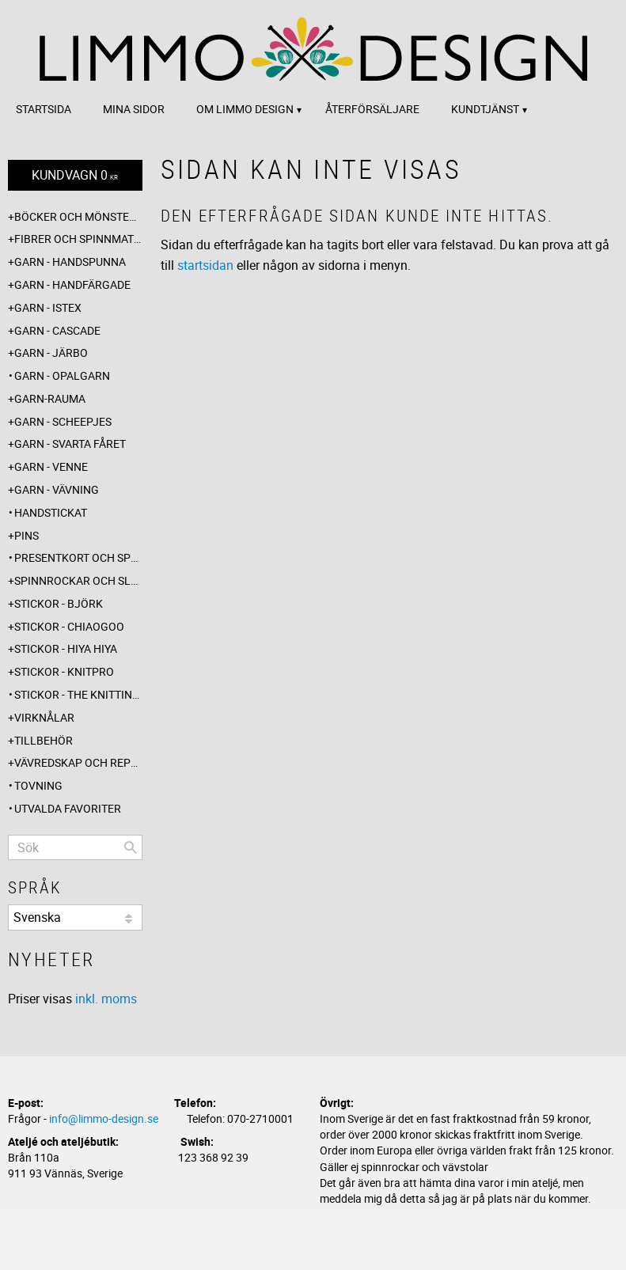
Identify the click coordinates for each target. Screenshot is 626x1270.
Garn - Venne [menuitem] (51, 466)
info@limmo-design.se (103, 1118)
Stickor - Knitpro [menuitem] (64, 671)
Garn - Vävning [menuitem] (56, 489)
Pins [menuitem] (26, 535)
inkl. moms (106, 998)
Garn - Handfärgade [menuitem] (72, 284)
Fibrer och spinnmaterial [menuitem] (78, 238)
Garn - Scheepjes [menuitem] (63, 421)
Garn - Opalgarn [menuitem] (62, 375)
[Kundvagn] (75, 175)
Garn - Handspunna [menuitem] (70, 261)
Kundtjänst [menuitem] (485, 108)
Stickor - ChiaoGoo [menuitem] (69, 626)
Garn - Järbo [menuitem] (51, 352)
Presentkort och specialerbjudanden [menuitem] (78, 557)
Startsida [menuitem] (43, 108)
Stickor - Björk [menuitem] (58, 603)
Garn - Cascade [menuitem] (57, 330)
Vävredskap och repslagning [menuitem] (78, 762)
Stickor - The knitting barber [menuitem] (78, 694)
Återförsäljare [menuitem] (372, 108)
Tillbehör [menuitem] (43, 740)
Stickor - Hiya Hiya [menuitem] (65, 648)
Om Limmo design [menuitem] (245, 108)
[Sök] (130, 847)
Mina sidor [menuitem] (134, 108)
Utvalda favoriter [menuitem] (67, 808)
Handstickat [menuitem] (50, 512)
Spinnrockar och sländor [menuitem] (78, 580)
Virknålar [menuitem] (44, 717)
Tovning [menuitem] (38, 785)
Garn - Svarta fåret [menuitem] (70, 443)
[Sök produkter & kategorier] (75, 847)
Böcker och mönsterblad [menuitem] (78, 216)
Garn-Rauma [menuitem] (49, 398)
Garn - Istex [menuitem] (48, 307)
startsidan (205, 265)
